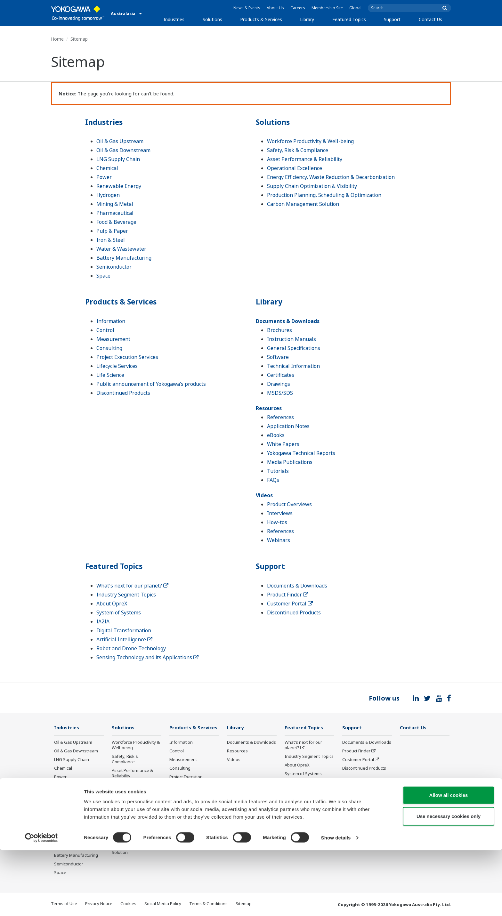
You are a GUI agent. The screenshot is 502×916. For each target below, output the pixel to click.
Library (307, 19)
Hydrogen (108, 195)
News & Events (246, 8)
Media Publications (289, 462)
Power (104, 177)
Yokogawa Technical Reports (301, 453)
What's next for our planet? (132, 585)
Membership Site (327, 8)
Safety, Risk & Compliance (297, 150)
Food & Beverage (116, 221)
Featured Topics (349, 19)
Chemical (107, 168)
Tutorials (278, 470)
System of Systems (118, 612)
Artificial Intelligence (124, 639)
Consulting (109, 348)
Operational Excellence (294, 168)
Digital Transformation (123, 630)
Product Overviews (289, 504)
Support (392, 19)
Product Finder (287, 594)
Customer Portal (290, 603)
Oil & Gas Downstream (123, 150)
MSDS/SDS (280, 392)
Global (355, 8)
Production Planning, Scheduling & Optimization (324, 195)
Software (278, 357)
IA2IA (102, 621)
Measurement (113, 339)
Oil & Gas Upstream (119, 141)
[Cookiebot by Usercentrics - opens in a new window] (41, 903)
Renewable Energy (118, 186)
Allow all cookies (448, 860)
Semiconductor (114, 266)
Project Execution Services (127, 357)
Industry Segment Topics (126, 594)
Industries (174, 19)
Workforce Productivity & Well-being (310, 141)
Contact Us (430, 19)
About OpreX (111, 603)
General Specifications (293, 348)
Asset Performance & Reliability (304, 159)
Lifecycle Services (117, 365)
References (280, 417)
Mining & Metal (114, 203)
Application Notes (288, 426)
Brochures (279, 330)
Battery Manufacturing (123, 257)
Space (103, 275)
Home (57, 39)
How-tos (277, 522)
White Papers (283, 444)
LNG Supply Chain (118, 159)
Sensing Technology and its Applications (147, 657)
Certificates (280, 374)
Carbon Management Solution (303, 203)
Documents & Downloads (288, 321)
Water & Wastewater (121, 248)
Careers (297, 8)
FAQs (273, 479)
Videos (264, 495)
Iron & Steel (110, 239)
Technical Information (293, 365)
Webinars (278, 540)
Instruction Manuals (291, 339)
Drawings (278, 383)
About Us (275, 8)
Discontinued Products (123, 392)
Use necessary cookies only (449, 882)
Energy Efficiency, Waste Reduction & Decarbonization (331, 177)
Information (110, 321)
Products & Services (261, 19)
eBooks (276, 435)
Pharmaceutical (115, 212)
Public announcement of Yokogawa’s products (151, 383)
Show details (336, 903)
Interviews (280, 513)
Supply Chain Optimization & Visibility (312, 186)
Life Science (110, 374)
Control (105, 330)
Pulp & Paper (112, 230)
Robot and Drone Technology (131, 648)
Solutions (212, 19)
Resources (269, 408)
